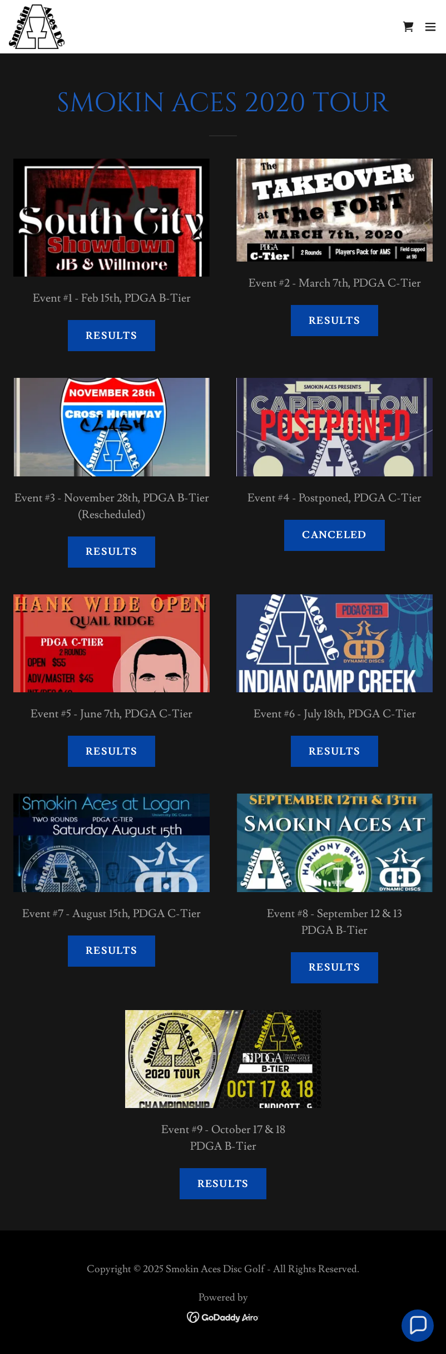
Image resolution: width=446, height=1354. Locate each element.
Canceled (334, 535)
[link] (37, 26)
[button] (430, 27)
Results (111, 335)
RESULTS (334, 967)
